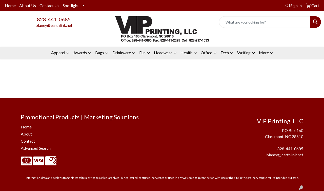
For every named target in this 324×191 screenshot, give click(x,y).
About (26, 133)
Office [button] (206, 52)
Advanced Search (36, 148)
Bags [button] (99, 52)
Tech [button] (224, 52)
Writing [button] (244, 52)
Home (10, 5)
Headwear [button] (163, 52)
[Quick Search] (264, 22)
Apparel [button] (58, 52)
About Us (27, 5)
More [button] (264, 52)
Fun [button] (142, 52)
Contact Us (49, 5)
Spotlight (71, 5)
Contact (28, 141)
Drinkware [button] (121, 52)
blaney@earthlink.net (53, 25)
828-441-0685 (54, 19)
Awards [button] (80, 52)
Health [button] (186, 52)
